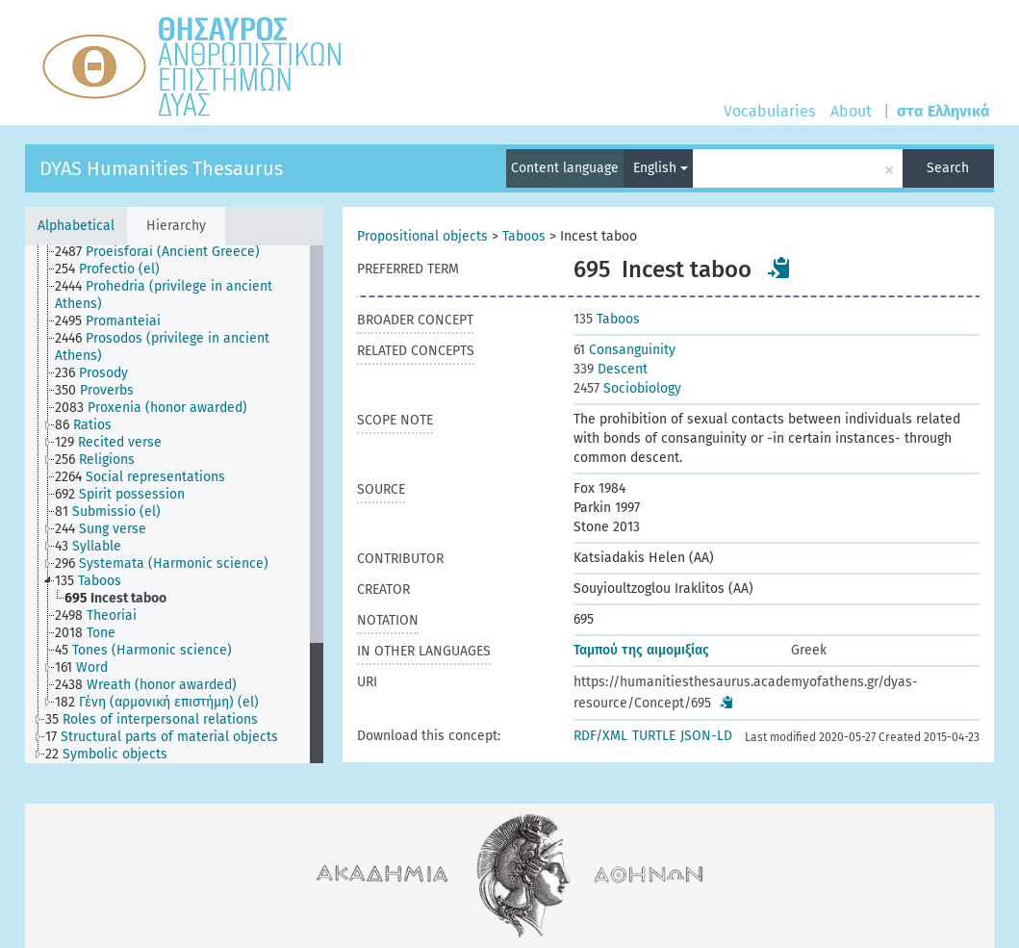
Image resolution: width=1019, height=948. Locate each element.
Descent (610, 369)
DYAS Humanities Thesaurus (161, 168)
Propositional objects (422, 236)
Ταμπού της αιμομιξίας (641, 650)
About (851, 111)
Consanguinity (624, 350)
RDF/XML (600, 736)
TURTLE (653, 736)
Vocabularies (769, 111)
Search (948, 168)
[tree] (174, 504)
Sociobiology (627, 388)
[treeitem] (165, 252)
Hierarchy (176, 226)
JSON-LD (706, 736)
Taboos (524, 236)
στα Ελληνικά (943, 111)
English (660, 168)
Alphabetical (76, 226)
